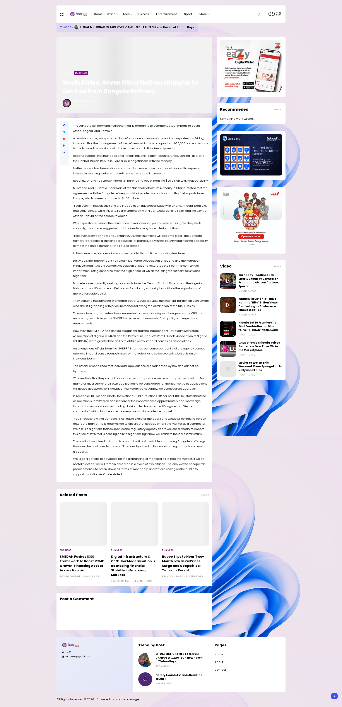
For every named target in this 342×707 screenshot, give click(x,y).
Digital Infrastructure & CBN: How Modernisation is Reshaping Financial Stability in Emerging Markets (133, 565)
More (203, 14)
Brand (111, 14)
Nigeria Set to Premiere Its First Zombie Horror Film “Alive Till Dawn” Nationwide (258, 326)
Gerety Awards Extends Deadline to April (179, 677)
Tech (126, 14)
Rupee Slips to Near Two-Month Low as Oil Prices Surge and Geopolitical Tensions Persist (183, 563)
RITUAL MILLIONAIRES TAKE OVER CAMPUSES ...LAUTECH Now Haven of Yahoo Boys (137, 27)
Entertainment (166, 14)
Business (143, 14)
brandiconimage (127, 699)
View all (205, 494)
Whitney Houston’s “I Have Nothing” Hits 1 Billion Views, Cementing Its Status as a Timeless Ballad (258, 304)
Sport (188, 14)
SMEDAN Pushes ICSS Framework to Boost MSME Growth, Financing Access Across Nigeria (82, 563)
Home (98, 14)
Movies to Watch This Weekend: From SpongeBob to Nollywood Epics (260, 366)
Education (66, 27)
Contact (220, 670)
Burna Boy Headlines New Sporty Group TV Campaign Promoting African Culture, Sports (258, 280)
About (219, 662)
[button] (64, 160)
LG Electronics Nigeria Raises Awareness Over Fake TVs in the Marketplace (259, 346)
